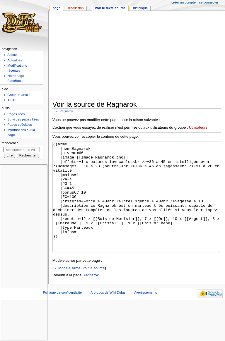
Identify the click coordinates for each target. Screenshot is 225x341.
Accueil (12, 54)
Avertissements (145, 314)
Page (56, 8)
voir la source (94, 290)
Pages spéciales (19, 124)
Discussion (75, 8)
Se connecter (209, 2)
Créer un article (18, 95)
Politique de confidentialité (62, 314)
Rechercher (10, 143)
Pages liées (16, 114)
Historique (140, 8)
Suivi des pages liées (23, 119)
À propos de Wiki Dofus (108, 314)
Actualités (14, 60)
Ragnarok (66, 111)
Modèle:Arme (69, 290)
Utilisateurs (198, 127)
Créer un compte (183, 2)
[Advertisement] (138, 56)
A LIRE (12, 100)
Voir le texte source (110, 8)
